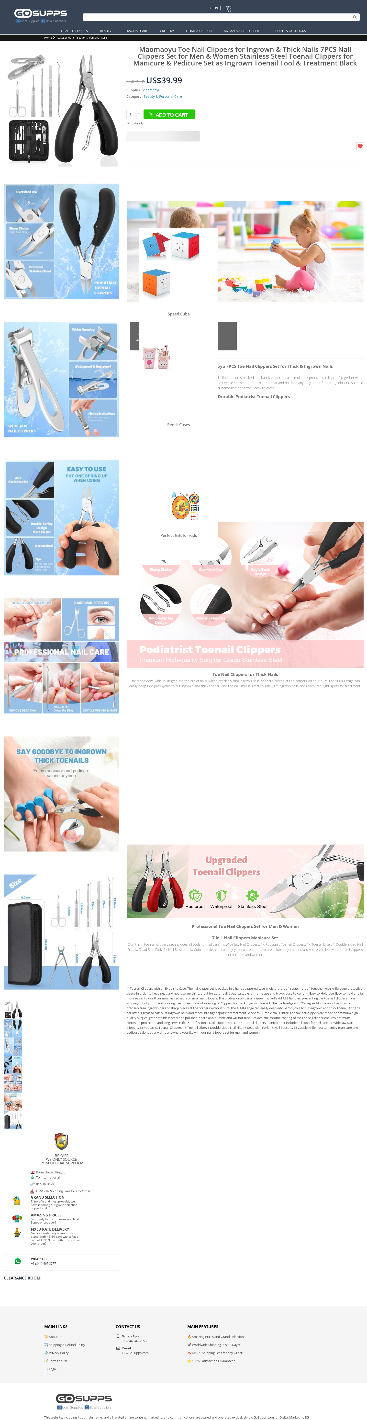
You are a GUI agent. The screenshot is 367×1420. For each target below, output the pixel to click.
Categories (64, 37)
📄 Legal (50, 1369)
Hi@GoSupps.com (135, 1353)
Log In (213, 8)
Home (48, 37)
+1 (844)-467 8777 (43, 1263)
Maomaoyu (151, 90)
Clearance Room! (23, 1278)
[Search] (220, 17)
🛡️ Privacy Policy (56, 1353)
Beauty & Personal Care (92, 37)
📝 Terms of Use (56, 1361)
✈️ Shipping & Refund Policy (64, 1345)
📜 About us (53, 1336)
